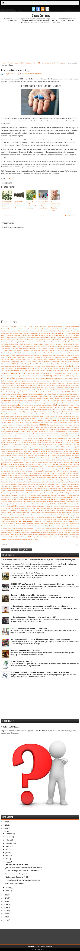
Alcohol (32, 333)
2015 (19, 326)
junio (7, 852)
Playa (52, 486)
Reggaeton (32, 499)
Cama (26, 355)
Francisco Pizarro (26, 414)
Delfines (3, 381)
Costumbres (44, 373)
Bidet (61, 348)
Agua (68, 331)
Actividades (60, 329)
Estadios (49, 405)
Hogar (70, 425)
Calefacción (59, 353)
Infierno (38, 434)
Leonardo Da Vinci (36, 445)
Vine (7, 537)
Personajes (57, 482)
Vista (46, 537)
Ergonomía (4, 403)
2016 (22, 326)
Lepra (54, 445)
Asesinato (47, 342)
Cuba (34, 376)
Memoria (14, 458)
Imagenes (69, 429)
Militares (25, 460)
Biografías (4, 351)
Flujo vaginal (56, 412)
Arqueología (4, 342)
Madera (35, 449)
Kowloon (3, 442)
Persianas (50, 482)
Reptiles (10, 501)
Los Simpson (69, 447)
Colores (42, 366)
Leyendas (60, 445)
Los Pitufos (62, 447)
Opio (9, 473)
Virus (38, 537)
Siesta (49, 510)
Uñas (26, 530)
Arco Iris (59, 340)
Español (26, 405)
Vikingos (72, 534)
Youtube (3, 539)
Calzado (21, 355)
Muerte (72, 462)
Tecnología (46, 519)
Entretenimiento (54, 401)
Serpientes (70, 508)
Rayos (6, 497)
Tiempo (77, 521)
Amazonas (10, 335)
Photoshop (13, 484)
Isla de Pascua (43, 438)
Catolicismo (51, 359)
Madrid (46, 449)
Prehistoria (53, 488)
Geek (77, 416)
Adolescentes (12, 331)
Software (26, 515)
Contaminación (51, 371)
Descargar (11, 383)
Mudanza (60, 462)
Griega (37, 420)
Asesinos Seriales (56, 342)
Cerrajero (28, 361)
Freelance (39, 414)
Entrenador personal (34, 401)
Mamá (70, 449)
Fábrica (65, 407)
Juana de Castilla (17, 440)
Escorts (59, 403)
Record (39, 497)
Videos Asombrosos (39, 534)
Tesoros (12, 521)
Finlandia (10, 412)
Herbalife (46, 423)
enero (8, 891)
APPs (43, 340)
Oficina (54, 471)
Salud (13, 506)
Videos (29, 534)
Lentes (19, 445)
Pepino (26, 482)
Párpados (72, 477)
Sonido (46, 515)
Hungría (8, 429)
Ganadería (36, 416)
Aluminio (69, 333)
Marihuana (10, 453)
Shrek (45, 510)
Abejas (62, 326)
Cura (77, 376)
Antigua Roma (56, 337)
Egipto (64, 394)
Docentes (50, 390)
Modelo (77, 460)
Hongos (31, 427)
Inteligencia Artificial (61, 436)
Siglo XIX (58, 510)
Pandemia (50, 475)
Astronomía (4, 344)
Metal (54, 458)
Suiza (70, 517)
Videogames (14, 534)
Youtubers (10, 539)
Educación (25, 394)
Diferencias (23, 387)
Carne (49, 357)
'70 (4, 326)
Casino (12, 359)
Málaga (60, 449)
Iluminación (54, 429)
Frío (51, 414)
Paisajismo (16, 475)
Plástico (40, 486)
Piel (29, 484)
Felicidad (25, 409)
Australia (27, 344)
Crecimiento (57, 373)
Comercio (55, 366)
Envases (62, 401)
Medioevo (71, 455)
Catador (28, 359)
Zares (19, 539)
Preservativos (62, 488)
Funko (68, 414)
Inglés (3, 436)
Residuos (15, 501)
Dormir (3, 392)
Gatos (73, 416)
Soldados (33, 515)
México (76, 458)
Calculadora (51, 353)
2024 (5, 828)
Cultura (68, 376)
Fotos (10, 414)
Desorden (41, 383)
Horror (49, 427)
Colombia (37, 366)
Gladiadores (75, 418)
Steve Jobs (10, 517)
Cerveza (34, 361)
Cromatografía (18, 376)
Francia (17, 414)
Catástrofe (39, 359)
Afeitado (37, 331)
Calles (13, 355)
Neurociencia (5, 469)
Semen (43, 508)
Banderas (30, 346)
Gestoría (39, 418)
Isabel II (36, 438)
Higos (24, 425)
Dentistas (10, 381)
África (42, 331)
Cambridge (49, 355)
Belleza (26, 348)
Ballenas (14, 346)
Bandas (24, 346)
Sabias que (73, 504)
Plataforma (47, 486)
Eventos (27, 407)
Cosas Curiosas (41, 15)
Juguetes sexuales (54, 440)
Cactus (33, 353)
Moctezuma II (66, 460)
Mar (64, 451)
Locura (21, 447)
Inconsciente (41, 431)
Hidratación (75, 423)
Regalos (25, 499)
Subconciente (34, 517)
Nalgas (60, 464)
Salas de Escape (6, 506)
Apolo (36, 340)
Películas (76, 480)
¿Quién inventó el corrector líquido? (17, 877)
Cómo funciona (69, 366)
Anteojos (28, 337)
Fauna (15, 409)
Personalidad (64, 482)
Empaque (61, 396)
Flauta (41, 412)
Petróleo (7, 484)
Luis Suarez (4, 449)
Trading (50, 524)
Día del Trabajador (39, 385)
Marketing (45, 453)
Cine (23, 364)
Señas (61, 508)
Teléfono (53, 519)
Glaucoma (4, 420)
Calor (17, 355)
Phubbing (19, 484)
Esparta (31, 405)
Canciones (76, 355)
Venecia (27, 532)
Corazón (66, 371)
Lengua (7, 445)
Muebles (66, 462)
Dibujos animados (66, 385)
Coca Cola (71, 364)
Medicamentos (43, 63)
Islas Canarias (55, 438)
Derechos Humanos (46, 381)
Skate (63, 512)
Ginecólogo (63, 418)
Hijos (29, 425)
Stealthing (71, 515)
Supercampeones (6, 519)
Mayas (26, 455)
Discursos (67, 387)
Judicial (25, 440)
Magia (55, 449)
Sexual (30, 510)
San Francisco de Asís (29, 506)
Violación (18, 537)
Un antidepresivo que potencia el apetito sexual (55, 206)
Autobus (36, 344)
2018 (30, 326)
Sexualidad (36, 510)
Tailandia (27, 519)
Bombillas (32, 351)
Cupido (74, 376)
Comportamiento (18, 368)
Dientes (12, 387)
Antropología (10, 340)
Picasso (25, 484)
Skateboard (68, 512)
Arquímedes (11, 342)
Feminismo (40, 409)
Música (36, 464)
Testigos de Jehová (39, 521)
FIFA (72, 409)
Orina (52, 473)
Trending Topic (62, 526)
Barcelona (48, 346)
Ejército (75, 394)
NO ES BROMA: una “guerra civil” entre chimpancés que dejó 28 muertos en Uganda (42, 584)
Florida (50, 412)
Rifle (14, 504)
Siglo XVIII (76, 510)
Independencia (63, 431)
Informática (57, 434)
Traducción (57, 524)
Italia (62, 438)
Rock (30, 504)
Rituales (26, 504)
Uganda (76, 528)
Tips (15, 524)
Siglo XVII (70, 510)
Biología (11, 351)
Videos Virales (62, 534)
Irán (32, 438)
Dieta (17, 387)
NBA (46, 466)
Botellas (38, 351)
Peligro (3, 482)
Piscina (73, 484)
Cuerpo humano (53, 376)
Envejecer (68, 401)
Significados (20, 512)
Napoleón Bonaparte (69, 464)
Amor (56, 335)
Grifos (41, 420)
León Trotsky (26, 445)
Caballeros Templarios (7, 353)
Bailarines (76, 344)
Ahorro (73, 331)
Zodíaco (30, 539)
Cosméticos (31, 373)
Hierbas (10, 425)
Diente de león (5, 387)
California (8, 355)
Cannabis (9, 357)
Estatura (72, 405)
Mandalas (4, 451)
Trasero (11, 526)
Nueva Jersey (29, 471)
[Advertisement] (40, 42)
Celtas (3, 361)
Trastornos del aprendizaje (40, 526)
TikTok (7, 524)
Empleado (76, 396)
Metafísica (48, 458)
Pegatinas (64, 480)
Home (4, 63)
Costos (37, 373)
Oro (55, 473)
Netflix (77, 466)
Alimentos (62, 333)
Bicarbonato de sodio (54, 348)
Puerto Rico (21, 495)
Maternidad (4, 455)
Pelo (7, 482)
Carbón (37, 357)
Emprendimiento (11, 398)
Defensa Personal (74, 379)
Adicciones (4, 331)
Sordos (57, 515)
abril (7, 859)
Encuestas (40, 398)
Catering (45, 359)
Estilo (77, 405)
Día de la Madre (56, 383)
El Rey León (12, 396)
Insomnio (20, 436)
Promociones (75, 490)
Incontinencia (49, 431)
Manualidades (32, 451)
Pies (45, 484)
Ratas (74, 495)
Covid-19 (50, 373)
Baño (35, 346)
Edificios (8, 394)
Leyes (66, 445)
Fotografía (4, 414)
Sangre (53, 506)
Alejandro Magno (46, 333)
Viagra (64, 63)
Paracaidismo (34, 477)
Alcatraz (26, 333)
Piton (2, 486)
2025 (41, 326)
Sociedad (13, 515)
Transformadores (74, 524)
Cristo (77, 373)
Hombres (4, 427)
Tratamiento (53, 526)
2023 (5, 831)
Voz (58, 537)
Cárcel (41, 357)
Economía (46, 392)
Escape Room (23, 403)
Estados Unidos (25, 63)
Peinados (69, 480)
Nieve (17, 469)
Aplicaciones (30, 340)
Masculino (59, 453)
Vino (14, 537)
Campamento (63, 355)
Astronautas (75, 342)
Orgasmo (41, 473)
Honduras (18, 427)
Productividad (41, 490)
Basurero (70, 346)
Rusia (62, 504)
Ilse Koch (46, 429)
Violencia (24, 537)
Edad (73, 392)
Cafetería (41, 353)
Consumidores (35, 371)
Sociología (19, 515)
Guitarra (68, 420)
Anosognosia (21, 337)
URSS (30, 530)
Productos (48, 490)
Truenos (8, 528)
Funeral (63, 414)
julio (7, 849)
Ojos (66, 471)
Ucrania (71, 528)
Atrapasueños (12, 344)
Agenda (47, 331)
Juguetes (46, 440)
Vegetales (4, 532)
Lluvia (13, 447)
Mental (25, 458)
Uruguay (34, 530)
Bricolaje (59, 351)
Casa (77, 357)
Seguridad (15, 508)
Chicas (54, 361)
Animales (13, 337)
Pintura (57, 484)
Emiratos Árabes (53, 396)
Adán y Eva (68, 329)
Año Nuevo (18, 340)
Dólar (72, 390)
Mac (25, 449)
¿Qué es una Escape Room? (14, 883)
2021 (37, 326)
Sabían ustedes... (10, 726)
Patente (23, 480)
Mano (16, 451)
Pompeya (15, 488)
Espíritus (44, 405)
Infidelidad (32, 434)
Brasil (46, 351)
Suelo (54, 517)
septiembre (9, 843)
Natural (17, 466)
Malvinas (65, 449)
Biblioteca (44, 348)
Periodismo (39, 482)
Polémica (76, 486)
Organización (33, 473)
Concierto (49, 368)
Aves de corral (54, 344)
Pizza (9, 486)
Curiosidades (8, 378)
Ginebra (57, 418)
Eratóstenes (75, 401)
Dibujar (53, 385)
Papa (59, 475)
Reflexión (76, 497)
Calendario (66, 353)
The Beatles (49, 521)
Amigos (46, 335)
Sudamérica (48, 517)
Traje (66, 524)
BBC (13, 348)
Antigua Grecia (45, 337)
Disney (19, 390)
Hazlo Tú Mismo (38, 423)
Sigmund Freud (11, 512)
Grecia (32, 420)
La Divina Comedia (12, 442)
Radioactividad (46, 495)
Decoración (60, 379)
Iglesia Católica (39, 429)
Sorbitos (52, 515)
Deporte (23, 381)
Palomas (44, 475)
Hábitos (76, 420)
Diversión (24, 390)
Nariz (77, 464)
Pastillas (13, 480)
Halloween (16, 423)
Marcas (3, 453)
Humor (3, 429)
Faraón (10, 409)
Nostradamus (62, 469)
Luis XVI (11, 449)
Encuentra (33, 398)
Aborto (77, 326)
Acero (37, 329)
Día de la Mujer (67, 383)
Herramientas (62, 423)
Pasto (18, 480)
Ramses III (64, 495)
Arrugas (29, 342)
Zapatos (15, 539)
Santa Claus (58, 506)
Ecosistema (53, 392)
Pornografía (22, 488)
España (20, 405)
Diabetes (48, 385)
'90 (9, 326)
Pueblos (10, 495)
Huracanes (14, 429)
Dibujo (58, 385)
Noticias (69, 469)
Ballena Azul (8, 346)
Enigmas (20, 401)
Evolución (33, 407)
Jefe (78, 438)
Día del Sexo (28, 385)
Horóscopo (43, 427)
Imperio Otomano (15, 431)
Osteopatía (76, 473)
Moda (72, 460)
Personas (72, 482)
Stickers (17, 517)
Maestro (50, 449)
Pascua (8, 480)
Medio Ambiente (63, 455)
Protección (30, 493)
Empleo (3, 398)
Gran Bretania (22, 420)
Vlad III (50, 537)
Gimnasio (51, 418)
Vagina (52, 530)
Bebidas (21, 348)
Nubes (12, 471)
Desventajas (47, 383)
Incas (28, 431)
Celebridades (75, 359)
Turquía (53, 528)
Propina (18, 493)
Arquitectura (19, 342)
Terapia (3, 521)
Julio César (64, 440)
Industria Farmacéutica (15, 434)
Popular (6, 550)
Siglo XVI (64, 510)
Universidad (14, 530)
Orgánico (18, 473)
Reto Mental (31, 501)
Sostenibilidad (63, 515)
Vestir (65, 532)
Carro (63, 357)
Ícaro (23, 429)
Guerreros (59, 420)
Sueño (59, 517)
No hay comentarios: (35, 74)
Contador (42, 371)
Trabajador (29, 524)
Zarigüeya (25, 539)
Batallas (8, 348)
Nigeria (22, 469)
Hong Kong (25, 427)
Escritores (70, 403)
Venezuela (33, 532)
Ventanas (45, 532)
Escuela (76, 403)
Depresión (37, 381)
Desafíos (56, 381)
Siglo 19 (53, 510)
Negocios (58, 466)
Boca (23, 351)
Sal (78, 504)
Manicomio (11, 451)
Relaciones (43, 499)
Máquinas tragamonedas (55, 451)
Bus (78, 351)
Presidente (70, 488)
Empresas (21, 398)
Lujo (15, 449)
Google (9, 420)
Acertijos (42, 329)
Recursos (55, 497)
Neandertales (51, 466)
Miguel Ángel (13, 460)
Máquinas (44, 451)
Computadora (34, 368)
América (17, 335)
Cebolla (69, 359)
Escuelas (3, 405)
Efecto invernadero (56, 394)
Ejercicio (70, 394)
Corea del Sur (74, 371)
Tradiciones (44, 524)
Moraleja (45, 462)
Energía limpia (65, 398)
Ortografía (69, 473)
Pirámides (63, 484)
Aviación (60, 344)
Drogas (18, 392)
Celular (7, 361)
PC (50, 480)
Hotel (58, 427)
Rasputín (69, 495)
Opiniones (4, 473)
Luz (22, 449)
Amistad (50, 335)
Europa (21, 407)
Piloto (52, 484)
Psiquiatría (69, 493)
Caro (53, 357)
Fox (14, 414)
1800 (11, 326)
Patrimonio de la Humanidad (37, 480)
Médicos (54, 455)
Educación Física (34, 394)
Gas (55, 416)
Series (65, 508)
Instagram (26, 436)
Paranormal (42, 477)
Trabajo (36, 524)
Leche (66, 442)
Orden (13, 473)
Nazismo (41, 466)
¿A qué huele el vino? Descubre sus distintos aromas (23, 868)
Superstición (14, 519)
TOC (19, 524)
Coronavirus (5, 373)
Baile (2, 346)
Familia (70, 407)
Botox (42, 351)
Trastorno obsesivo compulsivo (23, 526)
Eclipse (34, 392)
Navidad (35, 466)
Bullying (73, 351)
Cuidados (63, 376)
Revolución (42, 501)
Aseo (42, 342)
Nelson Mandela (66, 466)
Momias (3, 462)
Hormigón (36, 427)
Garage (52, 416)
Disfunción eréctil (11, 390)
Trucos (3, 528)
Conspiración (14, 371)
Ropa (48, 504)
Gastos (60, 416)
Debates (53, 379)
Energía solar (75, 398)
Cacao (28, 353)
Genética (3, 418)
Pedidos (58, 480)
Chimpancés (63, 361)
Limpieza (76, 445)
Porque (28, 488)
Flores (45, 412)
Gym (72, 420)
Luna (19, 449)
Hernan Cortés (53, 423)
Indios (77, 431)
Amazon (4, 335)
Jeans (74, 438)
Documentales (58, 390)
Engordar (15, 401)
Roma (39, 504)
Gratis (28, 420)
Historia (34, 63)
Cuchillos (39, 376)
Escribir (64, 403)
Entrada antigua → (71, 216)
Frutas (54, 414)
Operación (76, 471)
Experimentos (41, 407)
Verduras (60, 532)
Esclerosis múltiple (40, 403)
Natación (7, 466)
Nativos (12, 466)
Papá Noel (9, 477)
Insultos (44, 436)
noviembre (9, 837)
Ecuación (59, 392)
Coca (66, 364)
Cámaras (31, 355)
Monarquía (10, 462)
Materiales (75, 453)
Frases (33, 414)
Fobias (63, 412)
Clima (59, 364)
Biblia (39, 348)
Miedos (3, 460)
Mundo (17, 464)
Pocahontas (70, 486)
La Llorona (35, 442)
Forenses (71, 412)
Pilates (49, 484)
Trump (13, 528)
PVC (29, 495)
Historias (50, 425)
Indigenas (71, 431)
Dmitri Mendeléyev (41, 390)
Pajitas (27, 475)
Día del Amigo (20, 385)
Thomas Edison (57, 521)
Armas (76, 340)
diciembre (9, 834)
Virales (30, 537)
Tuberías (18, 528)
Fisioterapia (30, 412)
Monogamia (22, 462)
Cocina (13, 366)
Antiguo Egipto (74, 337)
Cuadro (30, 376)
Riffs (11, 504)
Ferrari (49, 409)
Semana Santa (36, 508)
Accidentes (27, 329)
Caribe (45, 357)
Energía (46, 398)
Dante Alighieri (35, 379)
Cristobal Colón (5, 376)
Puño (26, 495)
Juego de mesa (32, 440)
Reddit (60, 497)
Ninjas (34, 469)
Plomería (57, 486)
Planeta (23, 486)
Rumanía (56, 504)
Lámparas (51, 442)
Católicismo (59, 359)
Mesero (43, 458)
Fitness (36, 412)
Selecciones (27, 508)
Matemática (67, 453)
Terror (8, 521)
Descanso (4, 383)
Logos (30, 447)
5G (46, 326)
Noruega (55, 469)
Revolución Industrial (53, 501)
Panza (55, 475)
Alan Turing (20, 333)
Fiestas (68, 409)
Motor (50, 462)
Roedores (34, 504)
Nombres (49, 469)
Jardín (70, 438)
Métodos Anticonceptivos (64, 458)
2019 (5, 904)
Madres (40, 449)
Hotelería (63, 427)
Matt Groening (19, 455)
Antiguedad (66, 337)
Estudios (15, 407)
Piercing (32, 484)
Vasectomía (64, 530)
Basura (64, 346)
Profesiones (55, 490)
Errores (10, 403)
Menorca (20, 458)
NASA (2, 466)
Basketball (59, 346)
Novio (8, 471)
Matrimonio (11, 455)
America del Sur (38, 335)
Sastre (64, 506)
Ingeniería (69, 434)
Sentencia (56, 508)
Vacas (48, 530)
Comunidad (43, 368)
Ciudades (43, 364)
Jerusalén (4, 440)
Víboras (7, 534)
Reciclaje (21, 497)
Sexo (59, 63)
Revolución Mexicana (65, 501)
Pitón (6, 486)
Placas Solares (16, 486)
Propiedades (12, 493)
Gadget (3, 416)
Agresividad (53, 331)
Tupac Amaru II (30, 528)
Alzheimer (75, 333)
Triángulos (76, 526)
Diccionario (76, 385)
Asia (63, 342)
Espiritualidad (37, 405)
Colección (31, 366)
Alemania (55, 333)
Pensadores (20, 482)
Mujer (77, 462)
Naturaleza (24, 466)
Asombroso (68, 342)
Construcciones (25, 371)
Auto (31, 344)
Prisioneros (15, 490)
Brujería (68, 351)
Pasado (3, 480)
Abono (73, 326)
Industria (4, 434)
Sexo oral (24, 510)
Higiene (19, 425)
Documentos (66, 390)
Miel (7, 460)
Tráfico (63, 524)
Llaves (10, 447)
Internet (76, 436)
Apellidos (24, 340)
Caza (64, 359)
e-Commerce (28, 392)
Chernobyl (48, 361)
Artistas (38, 342)
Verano (55, 532)
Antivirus (3, 340)
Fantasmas (4, 409)
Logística (25, 447)
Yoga (77, 537)
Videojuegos (23, 534)
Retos (37, 501)
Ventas (50, 532)
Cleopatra (53, 364)
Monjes (16, 462)
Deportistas (29, 381)
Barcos (53, 346)
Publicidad (4, 495)
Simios (38, 512)
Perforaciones (32, 482)
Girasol (68, 418)
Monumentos (38, 462)
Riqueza (18, 504)
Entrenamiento (45, 401)
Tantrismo (39, 519)
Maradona (69, 451)
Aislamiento (13, 333)
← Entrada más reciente (10, 216)
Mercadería (37, 458)
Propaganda (4, 493)
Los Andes (35, 447)
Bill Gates (66, 348)
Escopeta (54, 403)
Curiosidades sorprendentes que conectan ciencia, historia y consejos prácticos (41, 606)
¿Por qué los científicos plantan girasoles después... (23, 880)
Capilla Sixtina (21, 357)
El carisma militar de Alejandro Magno (25, 650)
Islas (49, 438)
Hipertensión (34, 425)
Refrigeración (18, 499)
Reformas (3, 499)
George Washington (30, 418)
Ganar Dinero (44, 416)
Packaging (4, 475)
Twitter (67, 528)
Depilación (17, 381)
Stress (28, 517)
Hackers (3, 423)
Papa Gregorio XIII (66, 475)
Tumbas (23, 528)
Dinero (34, 387)
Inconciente (34, 431)
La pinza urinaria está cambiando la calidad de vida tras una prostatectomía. (39, 672)
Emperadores (69, 396)
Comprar (26, 368)
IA (18, 429)
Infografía (50, 434)
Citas (37, 364)
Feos (45, 409)
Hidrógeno (4, 425)
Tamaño (33, 519)
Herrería (69, 423)
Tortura (23, 524)
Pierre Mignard (39, 484)
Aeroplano (26, 331)
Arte (33, 342)
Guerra (53, 420)
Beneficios (33, 348)
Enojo (25, 401)
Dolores (77, 390)
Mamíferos (76, 449)
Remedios (57, 499)
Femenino (32, 409)
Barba (39, 346)
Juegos (39, 440)
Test (16, 521)
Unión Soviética (5, 530)
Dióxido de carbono (49, 387)
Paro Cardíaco (65, 477)
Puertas (15, 495)
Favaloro (20, 409)
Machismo (30, 449)
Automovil (42, 344)
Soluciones (40, 515)
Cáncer (70, 355)
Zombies (35, 539)
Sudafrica (41, 517)
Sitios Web (57, 512)
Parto (77, 477)
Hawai (31, 423)
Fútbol (72, 414)
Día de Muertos (11, 385)
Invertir (10, 438)
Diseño (72, 387)
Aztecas (70, 344)
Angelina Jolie (5, 337)
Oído (63, 471)
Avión (65, 344)
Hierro (15, 425)
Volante (55, 537)
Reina (37, 499)
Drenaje (13, 392)
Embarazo (34, 396)
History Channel (58, 425)
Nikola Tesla (28, 469)
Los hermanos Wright (52, 447)
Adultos (20, 331)
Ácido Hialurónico (51, 329)
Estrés (3, 407)
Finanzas (4, 412)
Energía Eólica (54, 398)
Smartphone (5, 515)
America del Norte (26, 335)
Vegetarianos (11, 532)
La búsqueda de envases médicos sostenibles (43, 205)
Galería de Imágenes (16, 416)
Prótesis (35, 493)
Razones (10, 497)
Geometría (22, 418)
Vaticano (70, 530)
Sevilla (3, 510)
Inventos (4, 438)
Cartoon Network (70, 357)
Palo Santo (38, 475)
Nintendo (39, 469)
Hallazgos (9, 423)
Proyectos (41, 493)
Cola (27, 366)
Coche (77, 364)
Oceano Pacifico (39, 471)
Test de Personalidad (26, 521)
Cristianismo (70, 373)
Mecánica (31, 455)
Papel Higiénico (17, 477)
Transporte (4, 526)
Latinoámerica (59, 442)
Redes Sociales (67, 497)
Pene (15, 482)
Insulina (39, 436)
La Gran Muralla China (25, 442)
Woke (74, 537)
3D (44, 326)
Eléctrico (27, 396)
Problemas (28, 490)
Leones (45, 445)
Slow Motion (75, 512)
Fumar (59, 414)
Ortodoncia (61, 473)
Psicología (48, 493)
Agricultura (61, 331)
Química (33, 495)
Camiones (56, 355)
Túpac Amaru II (40, 528)
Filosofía (76, 409)
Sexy (42, 510)
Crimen (63, 373)
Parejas (54, 477)
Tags (14, 550)
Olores (70, 471)
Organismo (25, 473)
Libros (70, 445)
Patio (27, 480)
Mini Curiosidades (34, 460)
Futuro (77, 414)
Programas (62, 490)
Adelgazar (76, 329)
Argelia (65, 340)
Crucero (25, 376)
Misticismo (48, 460)
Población (63, 486)
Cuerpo (45, 376)
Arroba (25, 342)
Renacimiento (64, 499)
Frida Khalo (45, 414)
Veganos (76, 530)
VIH (68, 534)
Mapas (38, 451)
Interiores (70, 436)
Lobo (17, 447)
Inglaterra (76, 434)
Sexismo (7, 510)
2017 (26, 326)
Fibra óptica (55, 409)
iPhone (29, 438)
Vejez (23, 532)
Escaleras (15, 403)
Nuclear (17, 471)
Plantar (29, 486)
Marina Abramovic (19, 453)
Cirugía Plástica (30, 364)
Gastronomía (66, 416)
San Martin (40, 506)
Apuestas (48, 340)
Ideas (27, 429)
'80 (6, 326)
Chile (57, 361)
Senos (51, 508)
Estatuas (67, 405)
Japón (66, 438)
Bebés (16, 348)
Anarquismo (69, 335)
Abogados (67, 326)
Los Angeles (42, 447)
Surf (20, 519)
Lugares (76, 447)
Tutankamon (60, 528)
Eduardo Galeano (16, 394)
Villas (77, 534)
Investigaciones (16, 438)
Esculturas (10, 405)
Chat (43, 361)
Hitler (65, 425)
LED (75, 442)
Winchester (69, 537)
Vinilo (11, 537)
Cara (27, 357)
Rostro (52, 504)
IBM (21, 429)
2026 (5, 822)
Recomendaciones (31, 497)
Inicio (42, 216)
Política (9, 488)
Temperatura (67, 519)
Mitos (60, 460)
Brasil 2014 (52, 351)
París (59, 477)
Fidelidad (62, 409)
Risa (22, 504)
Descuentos (29, 383)
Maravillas (76, 451)
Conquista (75, 368)
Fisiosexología (22, 412)
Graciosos (14, 420)
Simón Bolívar (45, 512)
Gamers (30, 416)
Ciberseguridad (5, 364)
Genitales (9, 418)
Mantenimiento (23, 451)
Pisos (77, 484)
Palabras (32, 475)
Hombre (76, 425)
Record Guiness (46, 497)
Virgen (34, 537)
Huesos (72, 427)
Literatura (4, 447)
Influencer (43, 434)
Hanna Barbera (24, 423)
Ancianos (76, 335)
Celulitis (12, 361)
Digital (29, 387)
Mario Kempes (37, 453)
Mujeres (4, 464)
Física (15, 412)
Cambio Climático (40, 355)
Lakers (46, 442)
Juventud (76, 440)
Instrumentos (33, 436)
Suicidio (65, 517)
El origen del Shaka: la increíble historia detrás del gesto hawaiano (35, 595)
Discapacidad (60, 387)
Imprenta (23, 431)
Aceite (32, 329)
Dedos (66, 379)
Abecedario (56, 326)
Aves (47, 344)
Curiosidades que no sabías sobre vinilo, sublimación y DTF (33, 617)
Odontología (48, 471)
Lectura (71, 442)
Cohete (24, 366)
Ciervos (19, 364)
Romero (44, 504)
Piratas (68, 484)
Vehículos (18, 532)
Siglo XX (3, 512)
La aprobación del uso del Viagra (16, 70)
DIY (34, 390)
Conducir (68, 368)
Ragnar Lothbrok (55, 495)
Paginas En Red (43, 949)
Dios (42, 387)
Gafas (8, 416)
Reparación (4, 501)
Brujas (64, 351)
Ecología (39, 392)
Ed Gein (69, 392)
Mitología (54, 460)
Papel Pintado (26, 477)
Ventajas (39, 532)
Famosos (76, 407)
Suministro (76, 517)
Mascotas (52, 453)
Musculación (29, 464)
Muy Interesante (53, 464)
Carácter (31, 357)
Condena (55, 368)
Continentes (60, 371)
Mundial (11, 464)
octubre (8, 840)
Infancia (25, 434)
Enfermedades (6, 401)
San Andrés (19, 506)
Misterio (42, 460)
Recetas (16, 497)
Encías (27, 398)
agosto (8, 846)
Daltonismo (27, 379)
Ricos (2, 504)
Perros (45, 482)
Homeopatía (11, 427)
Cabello (17, 353)
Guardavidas (47, 420)
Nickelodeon (12, 469)
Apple (40, 340)
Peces (53, 480)
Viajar (74, 532)
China (70, 361)
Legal (3, 445)
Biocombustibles (74, 348)
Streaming (23, 517)
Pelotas (11, 482)
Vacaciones (41, 530)
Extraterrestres (58, 407)
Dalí (22, 379)
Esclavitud (30, 403)
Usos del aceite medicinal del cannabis (31, 205)
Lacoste (41, 442)
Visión (42, 537)
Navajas (30, 466)
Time (11, 524)
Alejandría (37, 333)
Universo (21, 530)
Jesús (9, 440)
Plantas (34, 486)
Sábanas (66, 504)
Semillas (47, 508)
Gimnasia (45, 418)
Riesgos (7, 504)
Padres (10, 475)
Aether (32, 331)
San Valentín (46, 506)
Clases (49, 364)
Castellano (22, 359)
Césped (39, 361)
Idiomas (31, 429)
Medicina (53, 63)
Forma (77, 412)
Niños (44, 469)
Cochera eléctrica (6, 366)
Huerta (68, 427)
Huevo (77, 427)
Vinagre (3, 537)
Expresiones (50, 407)
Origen (47, 473)
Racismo (39, 495)
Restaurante (22, 501)
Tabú (22, 519)
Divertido (30, 390)
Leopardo (49, 445)
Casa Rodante (5, 359)
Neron (73, 466)
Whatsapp (63, 537)
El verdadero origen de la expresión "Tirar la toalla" (22, 871)
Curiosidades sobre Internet (21, 661)
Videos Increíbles (51, 534)
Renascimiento (74, 499)
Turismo (48, 528)
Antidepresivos (35, 337)
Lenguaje (14, 445)
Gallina (25, 416)
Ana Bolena (61, 335)
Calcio (46, 353)
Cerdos (17, 361)
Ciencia (13, 364)
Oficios (59, 471)
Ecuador (64, 392)
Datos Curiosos (45, 379)
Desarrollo (62, 381)
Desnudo (35, 383)
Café (36, 353)
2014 (15, 326)
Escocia (49, 403)
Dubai (22, 392)
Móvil (55, 462)
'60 (2, 326)
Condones (62, 368)
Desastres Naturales (72, 381)
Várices (58, 530)
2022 (5, 895)
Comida (61, 366)
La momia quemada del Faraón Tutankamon (27, 573)
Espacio (15, 405)
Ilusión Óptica (62, 429)
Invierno (23, 438)
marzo (8, 862)
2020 (34, 326)
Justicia (70, 440)
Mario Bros (29, 453)
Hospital (53, 427)
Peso (2, 484)
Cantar (15, 357)
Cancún (3, 357)
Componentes (9, 368)
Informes (63, 434)
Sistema (51, 512)
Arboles (54, 340)
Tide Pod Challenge (68, 521)
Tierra (3, 524)
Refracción (10, 499)
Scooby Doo (69, 506)
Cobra (63, 364)
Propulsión (24, 493)
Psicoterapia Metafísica (58, 493)
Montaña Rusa (30, 462)
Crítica (12, 376)
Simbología (27, 512)
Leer (77, 442)
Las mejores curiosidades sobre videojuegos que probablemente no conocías (40, 639)
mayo (7, 856)
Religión (50, 499)
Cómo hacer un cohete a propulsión (17, 874)
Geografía (15, 418)
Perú (77, 482)
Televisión (60, 519)
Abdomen (50, 326)
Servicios (76, 508)
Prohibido (68, 490)
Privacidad (21, 490)
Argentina (70, 340)
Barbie (43, 346)
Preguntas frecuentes (43, 488)
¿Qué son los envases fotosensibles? (18, 205)
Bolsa (27, 351)
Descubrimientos (20, 383)
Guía (64, 420)
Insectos (7, 436)
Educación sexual (45, 394)
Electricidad (20, 396)
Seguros (21, 508)
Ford (67, 412)
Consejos (5, 370)
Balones (20, 346)
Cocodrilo (19, 366)
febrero (8, 887)
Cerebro (22, 361)
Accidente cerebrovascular (15, 329)
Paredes (49, 477)
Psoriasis (76, 493)
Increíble (56, 431)
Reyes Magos (75, 501)
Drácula (8, 392)
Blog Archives (25, 550)
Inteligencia (51, 436)
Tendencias (75, 519)
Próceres (34, 490)
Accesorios (4, 329)
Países (22, 475)
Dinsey (38, 387)
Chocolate (75, 361)
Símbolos (33, 512)
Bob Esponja (17, 351)
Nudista (22, 471)
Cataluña (33, 359)
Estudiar (8, 407)
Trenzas (69, 526)
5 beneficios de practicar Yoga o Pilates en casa (28, 628)
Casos (17, 359)
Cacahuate (23, 353)
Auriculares (19, 344)
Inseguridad (13, 436)
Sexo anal (17, 510)
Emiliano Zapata (42, 396)
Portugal (33, 488)
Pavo (47, 480)
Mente (31, 458)
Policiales (4, 488)
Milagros (19, 460)
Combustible (49, 366)
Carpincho (58, 357)
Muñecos (23, 464)
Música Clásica (43, 464)
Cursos (18, 379)
